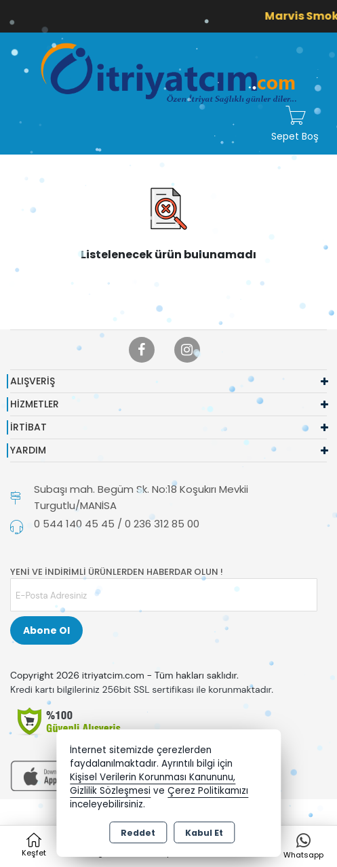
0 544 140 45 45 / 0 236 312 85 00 (116, 524)
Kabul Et (204, 833)
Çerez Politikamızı (207, 790)
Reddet (138, 833)
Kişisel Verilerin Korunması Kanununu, (152, 777)
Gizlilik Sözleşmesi (110, 790)
